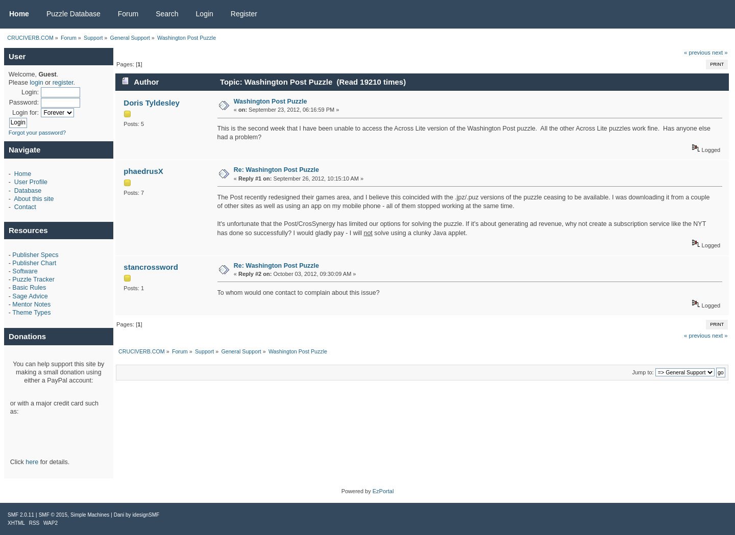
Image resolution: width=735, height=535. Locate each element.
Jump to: (642, 372)
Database (27, 190)
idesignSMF (145, 515)
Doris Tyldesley (152, 102)
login (36, 82)
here (32, 462)
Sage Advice (29, 296)
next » (720, 52)
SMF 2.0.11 (21, 515)
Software (24, 271)
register (63, 82)
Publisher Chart (34, 263)
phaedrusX (143, 171)
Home (22, 173)
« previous (697, 52)
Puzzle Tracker (33, 279)
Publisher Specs (35, 255)
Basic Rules (29, 287)
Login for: (25, 112)
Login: (30, 92)
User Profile (30, 182)
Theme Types (31, 312)
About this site (34, 198)
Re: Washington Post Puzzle (276, 169)
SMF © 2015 (53, 515)
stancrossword (151, 267)
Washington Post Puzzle (270, 101)
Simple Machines (89, 515)
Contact (25, 207)
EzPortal (383, 491)
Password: (24, 102)
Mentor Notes (31, 304)
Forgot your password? (37, 133)
